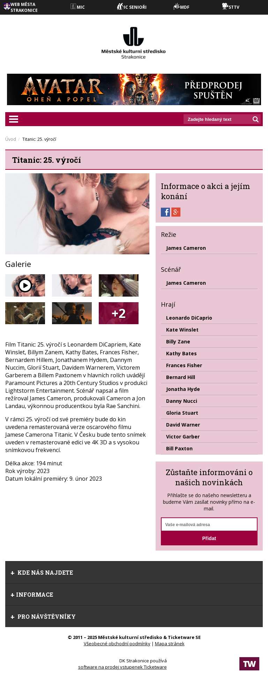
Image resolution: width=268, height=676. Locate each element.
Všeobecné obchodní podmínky (117, 643)
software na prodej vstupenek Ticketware (122, 667)
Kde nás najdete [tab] (41, 572)
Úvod (10, 139)
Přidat (209, 538)
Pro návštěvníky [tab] (43, 616)
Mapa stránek (170, 643)
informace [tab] (31, 594)
